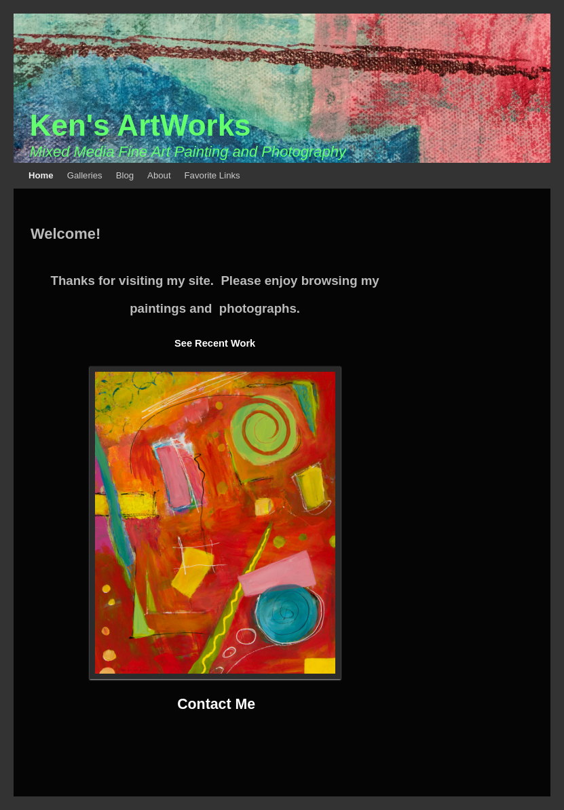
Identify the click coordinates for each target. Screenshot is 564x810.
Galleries (84, 175)
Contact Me (216, 704)
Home (41, 175)
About (158, 175)
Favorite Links (212, 175)
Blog (125, 175)
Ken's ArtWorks (140, 125)
